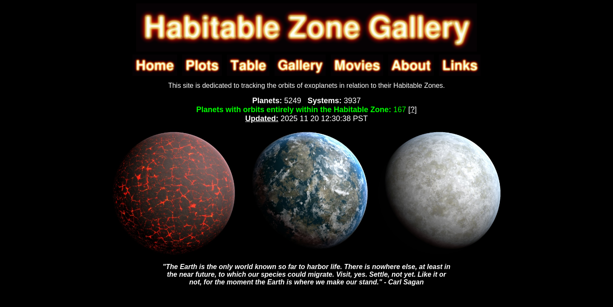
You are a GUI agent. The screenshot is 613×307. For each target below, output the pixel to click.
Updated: (261, 118)
